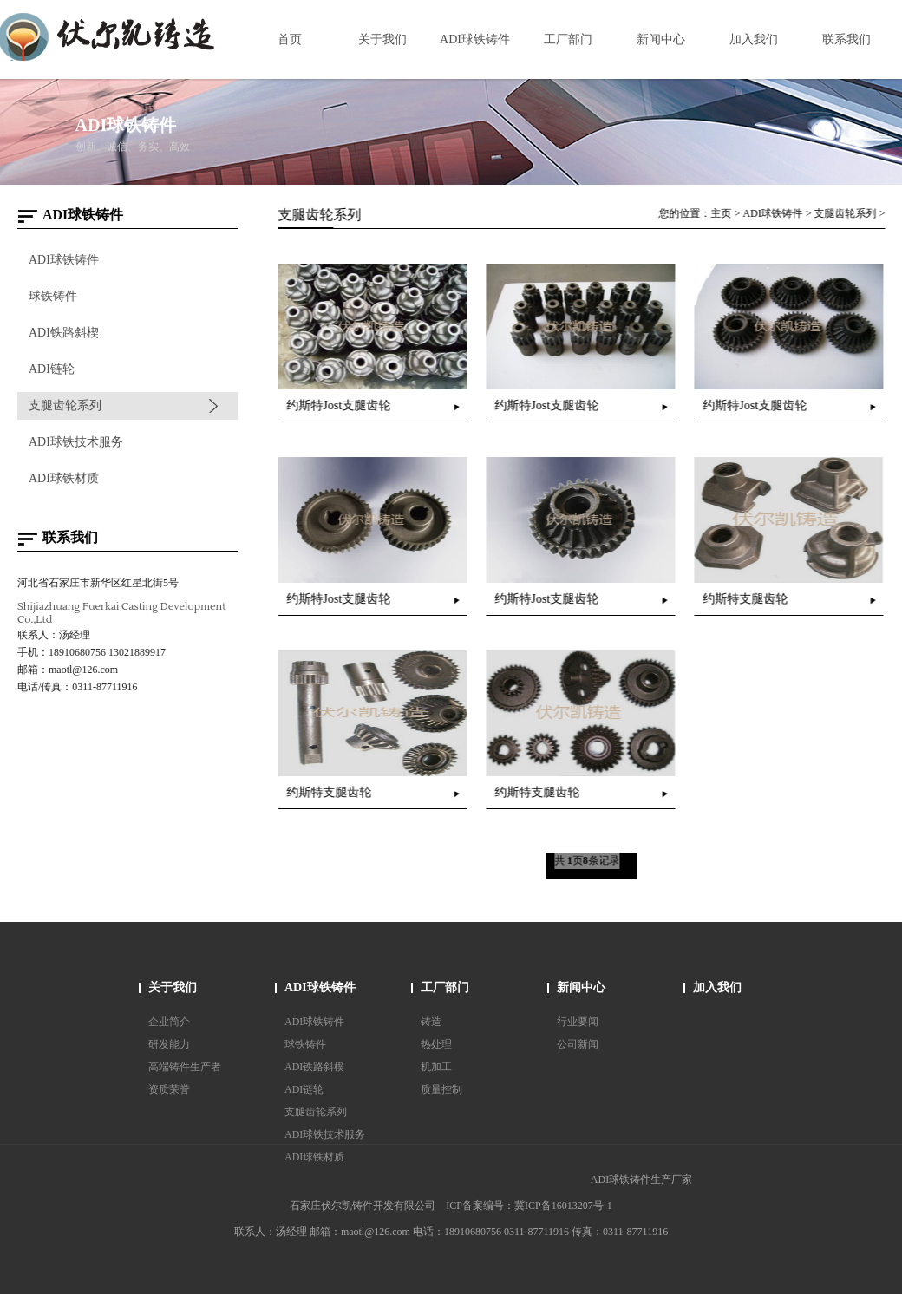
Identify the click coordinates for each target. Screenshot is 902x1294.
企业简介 (169, 1022)
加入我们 (717, 987)
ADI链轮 (51, 369)
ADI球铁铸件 (63, 259)
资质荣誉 (169, 1089)
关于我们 (172, 987)
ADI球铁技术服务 (75, 441)
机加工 (436, 1067)
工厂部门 (445, 987)
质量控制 (441, 1089)
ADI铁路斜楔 (63, 332)
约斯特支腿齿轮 (747, 598)
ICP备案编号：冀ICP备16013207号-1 (528, 1205)
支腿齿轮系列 (64, 405)
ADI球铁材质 (63, 478)
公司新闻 (577, 1044)
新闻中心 (581, 987)
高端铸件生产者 (184, 1067)
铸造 (431, 1022)
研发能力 (169, 1044)
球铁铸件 (52, 296)
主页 (723, 213)
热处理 (436, 1044)
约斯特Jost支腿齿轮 (341, 405)
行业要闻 (577, 1022)
